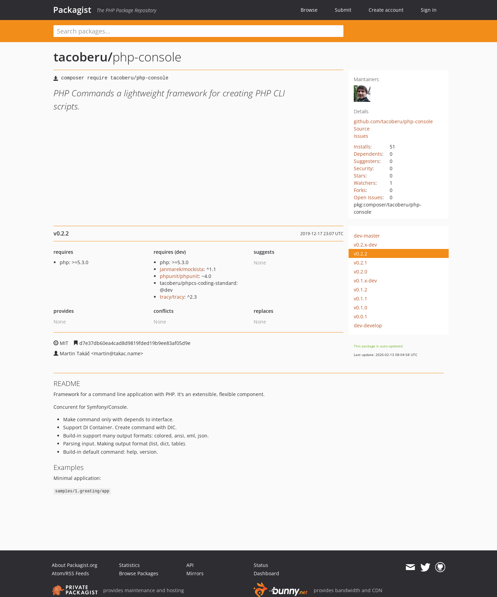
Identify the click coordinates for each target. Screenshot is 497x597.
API (190, 565)
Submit (343, 10)
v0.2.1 (360, 262)
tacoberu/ (83, 56)
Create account (386, 10)
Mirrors (195, 573)
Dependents (368, 154)
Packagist (72, 9)
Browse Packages (138, 573)
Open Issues (368, 197)
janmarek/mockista (182, 269)
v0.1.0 (360, 307)
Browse (309, 10)
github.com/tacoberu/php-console (393, 121)
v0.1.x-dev (365, 280)
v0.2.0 (360, 271)
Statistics (129, 565)
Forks (360, 190)
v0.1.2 (360, 289)
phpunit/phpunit (179, 276)
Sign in (429, 10)
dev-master (367, 235)
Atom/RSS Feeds (70, 573)
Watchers (365, 183)
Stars (360, 175)
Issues (361, 136)
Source (362, 128)
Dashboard (266, 573)
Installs (362, 146)
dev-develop (368, 325)
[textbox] (198, 31)
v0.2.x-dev (365, 244)
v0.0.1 (360, 316)
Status (261, 565)
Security (363, 168)
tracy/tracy (172, 296)
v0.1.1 (360, 298)
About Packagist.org (74, 565)
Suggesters (366, 161)
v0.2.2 (360, 253)
